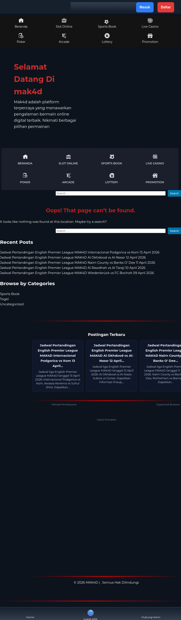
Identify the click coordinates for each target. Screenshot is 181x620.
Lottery (107, 38)
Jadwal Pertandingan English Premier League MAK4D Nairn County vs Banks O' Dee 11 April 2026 (77, 263)
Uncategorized (12, 304)
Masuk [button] (144, 7)
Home (30, 614)
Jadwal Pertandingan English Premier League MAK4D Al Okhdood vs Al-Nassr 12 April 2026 (73, 257)
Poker (21, 38)
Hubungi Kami (150, 614)
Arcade (64, 38)
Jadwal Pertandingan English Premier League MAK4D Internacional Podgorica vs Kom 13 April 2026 (79, 252)
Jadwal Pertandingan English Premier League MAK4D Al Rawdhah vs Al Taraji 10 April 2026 (72, 268)
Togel (4, 299)
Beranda (21, 23)
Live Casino (150, 23)
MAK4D (92, 582)
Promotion (150, 38)
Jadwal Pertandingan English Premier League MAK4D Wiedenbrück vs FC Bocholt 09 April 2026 (77, 273)
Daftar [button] (166, 7)
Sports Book (107, 23)
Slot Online (64, 23)
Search (174, 193)
